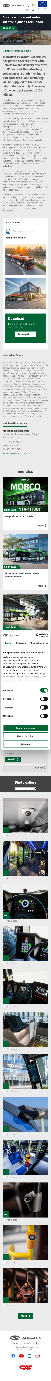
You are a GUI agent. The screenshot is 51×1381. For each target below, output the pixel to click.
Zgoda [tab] (7, 643)
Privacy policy (31, 1343)
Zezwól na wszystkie (25, 728)
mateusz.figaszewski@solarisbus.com (18, 453)
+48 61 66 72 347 (14, 442)
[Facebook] (13, 1356)
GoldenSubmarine (28, 1349)
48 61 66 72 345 (13, 449)
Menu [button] (29, 10)
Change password (13, 753)
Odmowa (25, 744)
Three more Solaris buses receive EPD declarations (22, 575)
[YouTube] (21, 1357)
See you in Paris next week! (19, 516)
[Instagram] (37, 1357)
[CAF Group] (26, 1367)
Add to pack (12, 835)
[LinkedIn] (29, 1356)
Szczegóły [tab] (21, 643)
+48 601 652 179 (17, 445)
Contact (16, 1343)
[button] (33, 5)
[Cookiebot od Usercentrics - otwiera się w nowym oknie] (36, 635)
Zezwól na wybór (25, 736)
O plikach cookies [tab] (39, 643)
